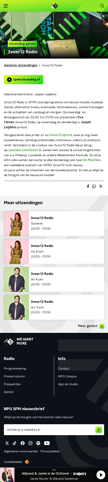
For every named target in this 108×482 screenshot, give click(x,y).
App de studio (68, 384)
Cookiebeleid (13, 461)
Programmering (15, 368)
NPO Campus (67, 376)
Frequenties (12, 384)
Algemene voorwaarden (21, 451)
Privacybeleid (49, 451)
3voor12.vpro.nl (60, 135)
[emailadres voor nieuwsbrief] (54, 429)
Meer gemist (91, 326)
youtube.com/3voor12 (24, 150)
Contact (64, 368)
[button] (101, 475)
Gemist (9, 392)
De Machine (91, 160)
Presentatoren (14, 376)
